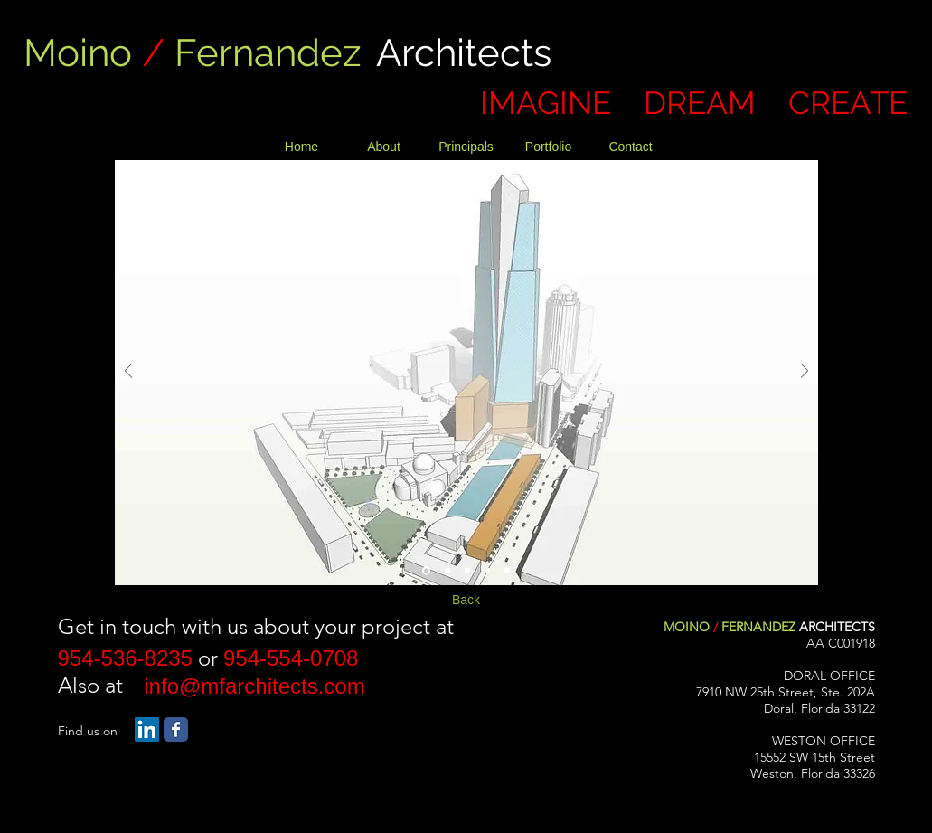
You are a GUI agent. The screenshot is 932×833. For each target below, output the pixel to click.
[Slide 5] (507, 570)
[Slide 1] (426, 570)
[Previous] (128, 372)
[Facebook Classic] (176, 729)
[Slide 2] (447, 570)
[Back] (466, 601)
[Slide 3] (467, 570)
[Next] (804, 372)
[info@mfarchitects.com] (255, 686)
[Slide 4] (487, 570)
